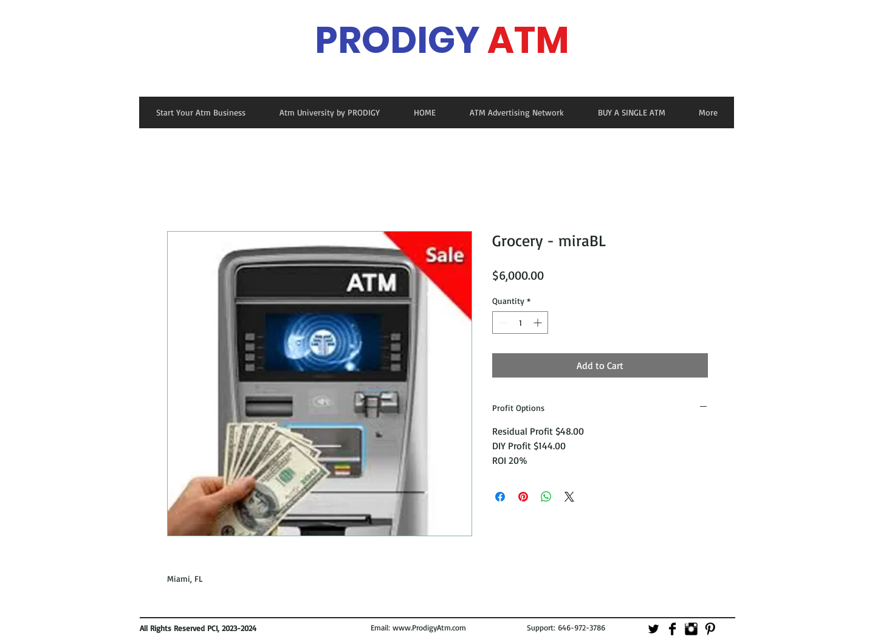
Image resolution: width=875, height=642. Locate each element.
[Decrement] (501, 322)
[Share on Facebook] (500, 496)
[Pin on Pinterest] (523, 496)
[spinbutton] (520, 322)
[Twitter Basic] (653, 629)
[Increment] (538, 322)
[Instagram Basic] (691, 629)
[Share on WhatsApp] (546, 496)
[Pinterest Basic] (710, 629)
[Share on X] (569, 496)
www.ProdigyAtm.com (429, 627)
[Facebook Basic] (672, 629)
